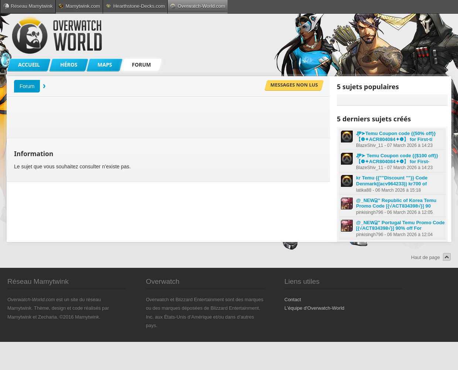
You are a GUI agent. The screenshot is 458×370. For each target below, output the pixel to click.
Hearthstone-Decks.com (135, 6)
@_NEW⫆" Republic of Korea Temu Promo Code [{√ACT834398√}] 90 (396, 203)
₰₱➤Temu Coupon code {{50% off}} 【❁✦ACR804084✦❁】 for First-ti (395, 136)
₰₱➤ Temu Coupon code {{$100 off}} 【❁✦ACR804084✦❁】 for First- (397, 158)
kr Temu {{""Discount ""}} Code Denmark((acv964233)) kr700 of (391, 180)
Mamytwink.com (79, 6)
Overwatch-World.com (197, 6)
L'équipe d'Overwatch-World (314, 308)
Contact (292, 299)
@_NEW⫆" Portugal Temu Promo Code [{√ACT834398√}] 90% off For (400, 225)
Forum (27, 86)
